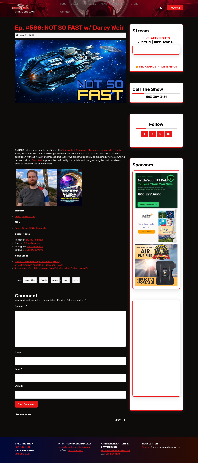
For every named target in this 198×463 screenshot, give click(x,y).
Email (18, 363)
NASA (44, 273)
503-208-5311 (22, 447)
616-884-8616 (113, 447)
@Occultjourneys (34, 233)
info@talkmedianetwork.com (115, 444)
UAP (66, 273)
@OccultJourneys (34, 243)
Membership (110, 5)
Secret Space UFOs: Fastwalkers (32, 221)
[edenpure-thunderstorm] (156, 258)
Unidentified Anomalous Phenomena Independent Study (91, 144)
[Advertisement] (146, 341)
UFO (76, 273)
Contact (136, 5)
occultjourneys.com (25, 210)
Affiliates (85, 5)
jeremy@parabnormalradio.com (74, 440)
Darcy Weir (37, 154)
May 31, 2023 (27, 29)
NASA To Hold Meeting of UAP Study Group (37, 255)
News (97, 5)
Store (124, 5)
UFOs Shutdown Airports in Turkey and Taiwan (39, 258)
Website (19, 379)
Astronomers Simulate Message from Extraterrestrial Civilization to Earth (53, 262)
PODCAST (176, 4)
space (55, 273)
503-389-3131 (22, 440)
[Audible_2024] (156, 219)
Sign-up (146, 440)
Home (62, 5)
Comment (21, 299)
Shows (72, 5)
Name (18, 346)
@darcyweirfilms (35, 240)
